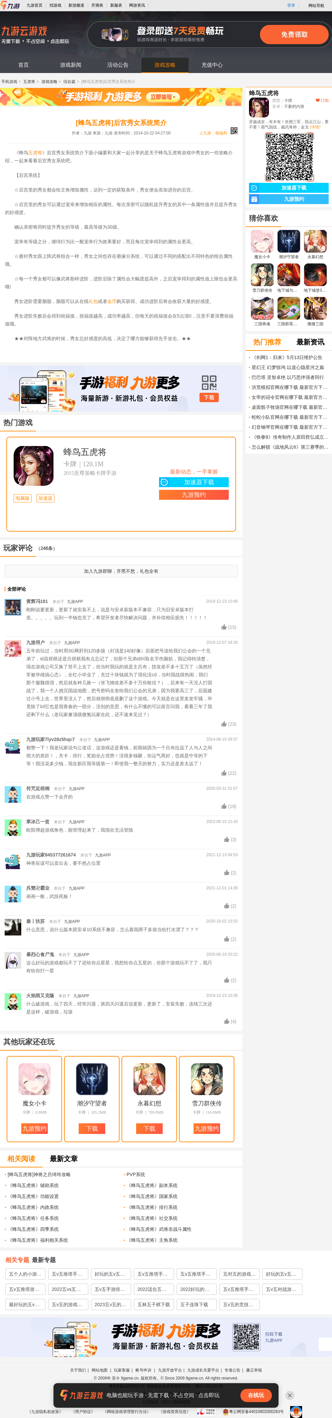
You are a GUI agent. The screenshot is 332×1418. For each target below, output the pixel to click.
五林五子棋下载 (153, 1304)
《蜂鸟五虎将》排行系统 (152, 1207)
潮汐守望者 (92, 1103)
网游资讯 (137, 5)
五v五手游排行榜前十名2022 (110, 1291)
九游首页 (34, 5)
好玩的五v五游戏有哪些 (281, 1275)
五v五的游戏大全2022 (67, 1306)
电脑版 (23, 498)
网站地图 (100, 1370)
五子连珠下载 (194, 1304)
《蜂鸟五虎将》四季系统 (33, 1229)
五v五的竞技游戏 (238, 1306)
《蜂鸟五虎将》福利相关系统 (38, 1240)
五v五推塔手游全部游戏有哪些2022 (239, 1291)
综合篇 (69, 81)
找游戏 (55, 5)
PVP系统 (135, 1174)
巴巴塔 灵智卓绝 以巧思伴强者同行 (288, 377)
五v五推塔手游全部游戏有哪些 (196, 1275)
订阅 (322, 100)
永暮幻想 (149, 1103)
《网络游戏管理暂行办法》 (127, 1411)
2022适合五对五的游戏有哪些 (153, 1291)
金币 (112, 301)
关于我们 (78, 1370)
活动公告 (117, 65)
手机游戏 (9, 81)
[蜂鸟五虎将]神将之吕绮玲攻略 (39, 1174)
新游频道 (76, 5)
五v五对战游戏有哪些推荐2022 (281, 1291)
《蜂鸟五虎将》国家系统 (152, 1196)
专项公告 (232, 1370)
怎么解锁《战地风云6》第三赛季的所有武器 (290, 447)
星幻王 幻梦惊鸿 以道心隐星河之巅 (288, 367)
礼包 (93, 301)
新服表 (116, 5)
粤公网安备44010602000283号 (253, 1411)
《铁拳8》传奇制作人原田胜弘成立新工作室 (290, 437)
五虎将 (29, 81)
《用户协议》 (83, 1411)
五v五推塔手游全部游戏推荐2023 (152, 1275)
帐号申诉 (143, 1370)
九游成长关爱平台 (203, 1370)
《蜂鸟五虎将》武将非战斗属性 (159, 1229)
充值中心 (212, 65)
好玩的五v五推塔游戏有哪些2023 (110, 1275)
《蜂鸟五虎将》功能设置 (33, 1196)
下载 (209, 397)
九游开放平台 (170, 1370)
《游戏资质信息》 (175, 1411)
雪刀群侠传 (207, 1103)
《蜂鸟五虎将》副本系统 (152, 1185)
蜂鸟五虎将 (85, 452)
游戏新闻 (70, 65)
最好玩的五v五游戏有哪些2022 (24, 1306)
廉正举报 (254, 1370)
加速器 (45, 498)
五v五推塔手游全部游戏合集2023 (67, 1275)
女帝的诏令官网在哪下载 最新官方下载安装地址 (290, 397)
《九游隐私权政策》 (45, 1411)
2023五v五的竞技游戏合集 (110, 1306)
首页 (23, 65)
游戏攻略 (165, 65)
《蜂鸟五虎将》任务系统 (33, 1218)
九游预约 (194, 494)
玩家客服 (122, 1370)
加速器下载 (186, 482)
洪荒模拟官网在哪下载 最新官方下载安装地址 (290, 387)
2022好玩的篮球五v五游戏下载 (195, 1291)
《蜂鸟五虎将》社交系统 (152, 1218)
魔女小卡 (34, 1103)
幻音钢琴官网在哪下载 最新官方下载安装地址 (290, 427)
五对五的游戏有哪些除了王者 (239, 1275)
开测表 (97, 5)
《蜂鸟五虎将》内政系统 (33, 1207)
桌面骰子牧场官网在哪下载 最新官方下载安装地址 (290, 407)
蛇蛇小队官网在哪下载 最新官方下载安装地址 (290, 417)
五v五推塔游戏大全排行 (24, 1291)
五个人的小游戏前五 (25, 1275)
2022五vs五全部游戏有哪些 (66, 1291)
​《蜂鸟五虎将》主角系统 (152, 1240)
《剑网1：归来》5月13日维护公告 (287, 357)
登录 (291, 5)
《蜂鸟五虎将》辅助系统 (33, 1185)
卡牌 (70, 464)
